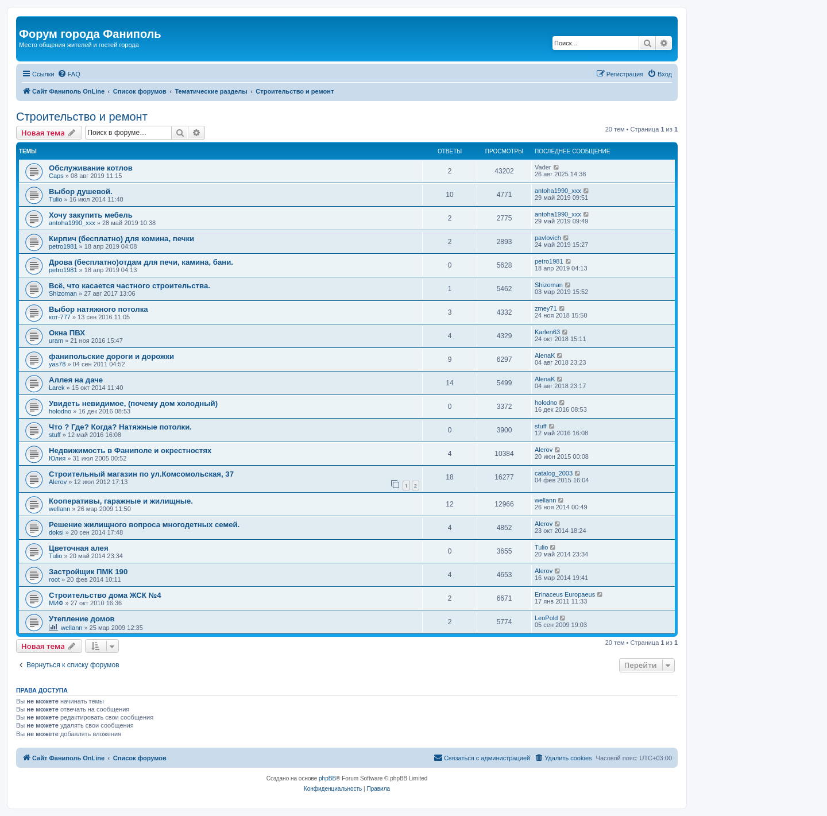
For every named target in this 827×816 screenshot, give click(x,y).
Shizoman (63, 293)
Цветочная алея (79, 548)
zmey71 (546, 308)
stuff (55, 434)
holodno (60, 411)
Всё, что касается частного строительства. (129, 285)
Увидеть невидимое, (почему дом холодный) (133, 403)
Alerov (543, 449)
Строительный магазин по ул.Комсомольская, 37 (141, 474)
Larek (57, 387)
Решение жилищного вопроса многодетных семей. (144, 524)
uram (56, 340)
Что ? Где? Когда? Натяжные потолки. (120, 427)
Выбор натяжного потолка (98, 309)
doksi (56, 532)
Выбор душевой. (81, 191)
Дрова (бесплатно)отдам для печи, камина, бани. (141, 262)
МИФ (56, 603)
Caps (56, 175)
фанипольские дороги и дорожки (111, 356)
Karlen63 (547, 331)
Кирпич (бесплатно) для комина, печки (121, 238)
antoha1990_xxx (558, 190)
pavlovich (548, 237)
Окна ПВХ (67, 332)
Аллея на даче (76, 380)
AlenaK (545, 355)
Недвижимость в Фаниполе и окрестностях (130, 450)
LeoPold (546, 617)
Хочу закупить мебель (91, 215)
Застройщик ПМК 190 (88, 571)
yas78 (57, 364)
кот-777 (60, 317)
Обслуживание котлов (91, 168)
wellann (59, 508)
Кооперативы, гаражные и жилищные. (121, 501)
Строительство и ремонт (82, 116)
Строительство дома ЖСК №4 (105, 595)
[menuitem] (68, 74)
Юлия (57, 458)
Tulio (55, 199)
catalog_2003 (554, 473)
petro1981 (63, 246)
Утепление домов (82, 618)
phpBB (327, 778)
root (54, 579)
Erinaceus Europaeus (565, 594)
